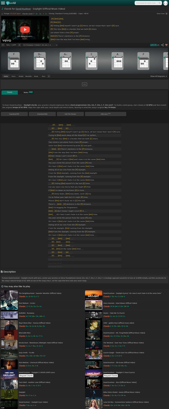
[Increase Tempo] (19, 44)
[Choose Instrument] (48, 76)
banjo (36, 76)
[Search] (160, 3)
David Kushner (23, 8)
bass (43, 76)
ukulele (21, 76)
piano (13, 76)
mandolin (28, 76)
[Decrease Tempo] (3, 44)
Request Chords (26, 376)
